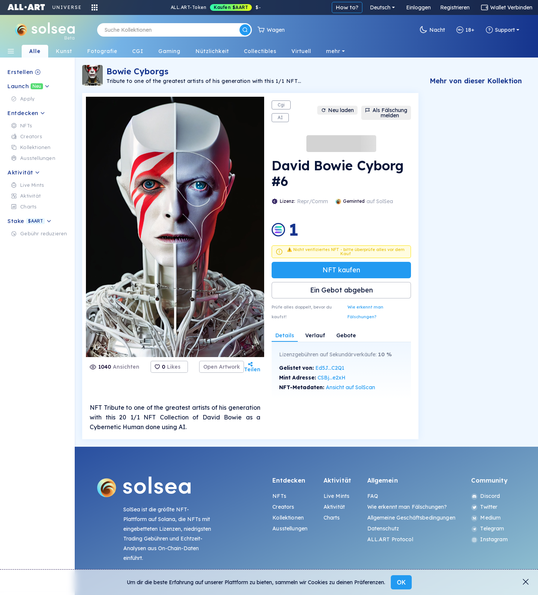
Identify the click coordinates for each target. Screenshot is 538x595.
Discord (485, 496)
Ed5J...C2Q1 (329, 368)
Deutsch (439, 7)
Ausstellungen (289, 528)
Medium (486, 517)
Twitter (484, 506)
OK (401, 582)
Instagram (489, 539)
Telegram (487, 528)
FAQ (372, 496)
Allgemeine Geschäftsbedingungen (411, 517)
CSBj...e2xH (332, 377)
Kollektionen (288, 517)
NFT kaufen (341, 270)
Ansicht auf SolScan (350, 387)
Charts (332, 517)
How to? (406, 7)
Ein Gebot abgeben (341, 290)
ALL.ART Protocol (390, 539)
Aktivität (334, 506)
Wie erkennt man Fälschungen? (365, 311)
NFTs (279, 496)
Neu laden (337, 110)
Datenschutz (383, 528)
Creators (283, 506)
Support (500, 30)
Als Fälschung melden (386, 113)
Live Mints (336, 496)
